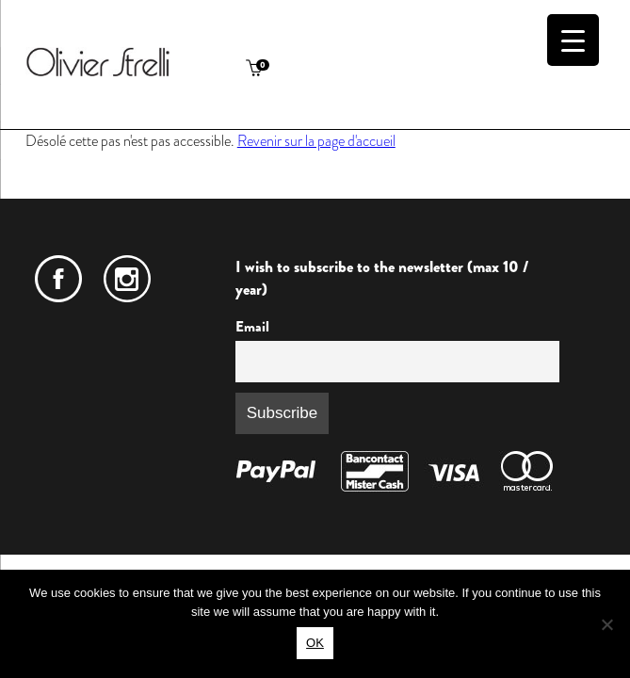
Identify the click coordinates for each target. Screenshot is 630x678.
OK (315, 643)
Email (252, 326)
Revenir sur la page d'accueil (316, 141)
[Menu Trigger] (573, 40)
